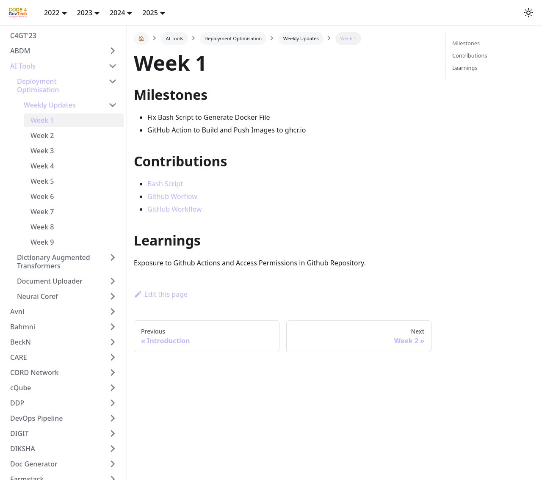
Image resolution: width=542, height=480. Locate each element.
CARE (18, 357)
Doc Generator (34, 464)
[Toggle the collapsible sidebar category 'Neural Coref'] (113, 296)
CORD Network (34, 372)
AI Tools (23, 66)
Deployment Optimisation (38, 85)
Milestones (466, 43)
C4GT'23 (23, 35)
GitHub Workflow (174, 209)
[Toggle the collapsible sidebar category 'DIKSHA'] (113, 448)
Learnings (465, 68)
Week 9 (42, 242)
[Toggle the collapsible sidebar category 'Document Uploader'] (113, 281)
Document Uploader (50, 281)
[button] (528, 12)
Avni (17, 311)
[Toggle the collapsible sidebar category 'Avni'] (113, 311)
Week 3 (42, 150)
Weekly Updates (50, 105)
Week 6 (42, 196)
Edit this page (161, 294)
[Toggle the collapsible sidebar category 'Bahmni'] (113, 327)
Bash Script (165, 183)
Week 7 (42, 211)
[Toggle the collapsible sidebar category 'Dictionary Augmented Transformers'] (113, 262)
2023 (85, 12)
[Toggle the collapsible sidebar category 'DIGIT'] (113, 433)
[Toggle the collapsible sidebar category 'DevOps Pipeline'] (113, 418)
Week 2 (42, 135)
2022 (52, 12)
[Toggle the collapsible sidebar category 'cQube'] (113, 387)
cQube (20, 387)
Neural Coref (37, 296)
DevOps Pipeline (36, 418)
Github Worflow (172, 196)
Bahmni (22, 326)
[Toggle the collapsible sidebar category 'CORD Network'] (113, 372)
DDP (17, 403)
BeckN (20, 342)
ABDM (20, 50)
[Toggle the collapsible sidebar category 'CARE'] (113, 357)
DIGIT (19, 433)
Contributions (469, 55)
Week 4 (42, 166)
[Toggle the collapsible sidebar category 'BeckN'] (113, 342)
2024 (117, 12)
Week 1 (42, 120)
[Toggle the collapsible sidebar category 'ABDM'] (113, 51)
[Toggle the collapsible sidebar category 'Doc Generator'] (113, 464)
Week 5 (42, 181)
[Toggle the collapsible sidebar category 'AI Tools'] (113, 66)
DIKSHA (22, 448)
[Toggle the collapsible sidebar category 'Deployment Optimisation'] (113, 85)
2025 (150, 12)
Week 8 (42, 227)
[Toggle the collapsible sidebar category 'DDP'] (113, 403)
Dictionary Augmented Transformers (53, 261)
